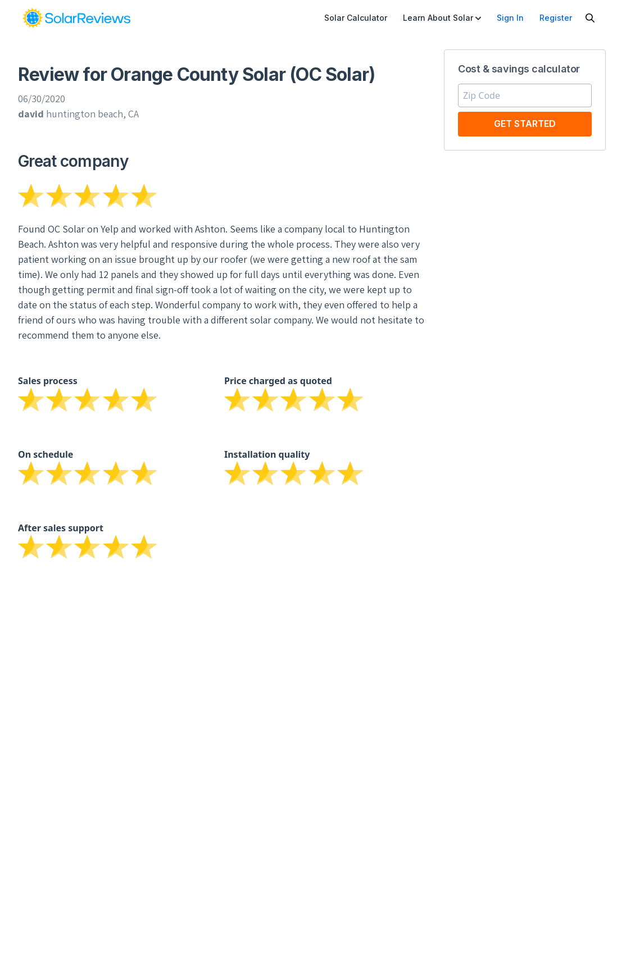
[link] (76, 18)
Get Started (525, 123)
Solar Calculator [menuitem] (355, 17)
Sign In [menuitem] (510, 17)
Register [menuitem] (555, 17)
